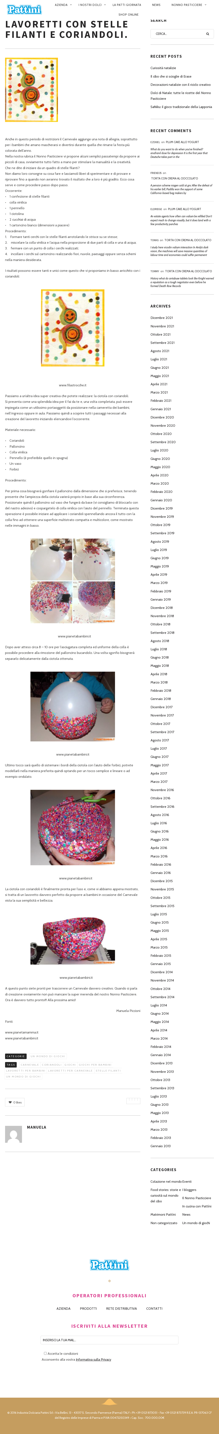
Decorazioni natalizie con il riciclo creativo (181, 85)
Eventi (187, 1182)
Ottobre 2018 (160, 624)
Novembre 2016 (162, 790)
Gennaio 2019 (161, 599)
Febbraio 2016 (161, 865)
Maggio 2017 (160, 765)
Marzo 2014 (159, 1038)
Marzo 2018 (159, 682)
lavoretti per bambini (25, 1070)
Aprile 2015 (159, 939)
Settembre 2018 (162, 633)
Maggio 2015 (160, 931)
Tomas (155, 240)
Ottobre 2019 (160, 525)
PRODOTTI (88, 1309)
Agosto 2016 (160, 815)
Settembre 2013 (162, 1088)
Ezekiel (155, 142)
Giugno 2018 (160, 657)
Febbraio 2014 (161, 1047)
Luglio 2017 (159, 748)
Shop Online (129, 14)
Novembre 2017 (162, 715)
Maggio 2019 (160, 566)
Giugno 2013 (159, 1105)
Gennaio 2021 (161, 409)
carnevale (30, 1064)
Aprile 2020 (159, 475)
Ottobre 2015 (160, 898)
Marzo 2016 (159, 856)
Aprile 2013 (159, 1121)
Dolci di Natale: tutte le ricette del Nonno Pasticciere (181, 96)
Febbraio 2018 (161, 691)
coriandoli (52, 1064)
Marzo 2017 (159, 782)
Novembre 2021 (162, 326)
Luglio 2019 (159, 550)
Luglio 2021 (159, 359)
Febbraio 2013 (161, 1138)
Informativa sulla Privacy (93, 1359)
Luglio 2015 (159, 914)
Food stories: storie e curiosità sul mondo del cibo (166, 1195)
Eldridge (156, 209)
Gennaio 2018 (161, 699)
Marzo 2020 (160, 483)
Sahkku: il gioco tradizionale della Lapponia (181, 107)
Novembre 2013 (162, 1072)
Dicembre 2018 (162, 608)
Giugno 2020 (160, 459)
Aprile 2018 (159, 674)
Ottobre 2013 (160, 1080)
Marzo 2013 (159, 1130)
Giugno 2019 (160, 558)
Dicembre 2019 (162, 508)
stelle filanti (108, 1070)
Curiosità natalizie (163, 68)
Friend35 (156, 173)
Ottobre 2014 (160, 989)
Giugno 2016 (160, 831)
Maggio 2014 (160, 1022)
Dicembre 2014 (162, 972)
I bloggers (189, 1190)
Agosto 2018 (160, 641)
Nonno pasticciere (187, 5)
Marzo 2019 (159, 583)
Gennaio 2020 (161, 500)
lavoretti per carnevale (70, 1070)
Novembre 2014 (162, 980)
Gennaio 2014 (161, 1055)
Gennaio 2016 (161, 873)
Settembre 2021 (162, 343)
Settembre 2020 (163, 442)
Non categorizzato (164, 1223)
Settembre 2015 (162, 906)
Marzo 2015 (159, 947)
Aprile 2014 (159, 1030)
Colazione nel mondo (166, 1182)
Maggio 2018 (160, 666)
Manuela (37, 1127)
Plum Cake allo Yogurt (182, 142)
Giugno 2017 (159, 757)
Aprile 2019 (159, 575)
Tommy (155, 271)
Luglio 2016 (159, 823)
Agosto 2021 (160, 351)
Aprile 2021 (159, 384)
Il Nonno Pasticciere (196, 1198)
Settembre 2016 (162, 807)
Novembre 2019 (162, 517)
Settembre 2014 (162, 997)
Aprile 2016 (159, 848)
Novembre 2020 (163, 426)
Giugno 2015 (160, 922)
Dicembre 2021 (162, 318)
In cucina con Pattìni (196, 1206)
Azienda (61, 5)
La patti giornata (127, 5)
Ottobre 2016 (160, 798)
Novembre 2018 (162, 616)
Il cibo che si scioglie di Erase (171, 76)
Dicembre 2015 (162, 881)
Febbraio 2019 (161, 591)
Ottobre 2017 (160, 724)
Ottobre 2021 (160, 334)
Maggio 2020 (160, 467)
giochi (70, 1064)
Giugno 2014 (160, 1014)
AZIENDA (63, 1309)
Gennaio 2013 (161, 1146)
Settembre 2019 (162, 533)
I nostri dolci (90, 5)
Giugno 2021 (160, 368)
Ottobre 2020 (161, 434)
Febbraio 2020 (161, 492)
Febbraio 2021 (161, 401)
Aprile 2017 (159, 773)
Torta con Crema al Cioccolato (174, 178)
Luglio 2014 (159, 1005)
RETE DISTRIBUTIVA (121, 1309)
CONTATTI (154, 1309)
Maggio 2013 (160, 1113)
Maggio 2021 (160, 376)
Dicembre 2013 (161, 1063)
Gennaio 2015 (161, 964)
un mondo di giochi (23, 1076)
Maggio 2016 (160, 840)
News (156, 5)
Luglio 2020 (159, 450)
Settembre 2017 (162, 732)
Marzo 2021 (159, 392)
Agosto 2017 (160, 740)
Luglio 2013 (159, 1096)
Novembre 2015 (162, 889)
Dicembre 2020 (162, 417)
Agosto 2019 (160, 542)
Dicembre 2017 (161, 707)
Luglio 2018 (159, 649)
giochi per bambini (95, 1064)
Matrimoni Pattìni (163, 1215)
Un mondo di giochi (48, 1056)
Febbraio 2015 (161, 956)
